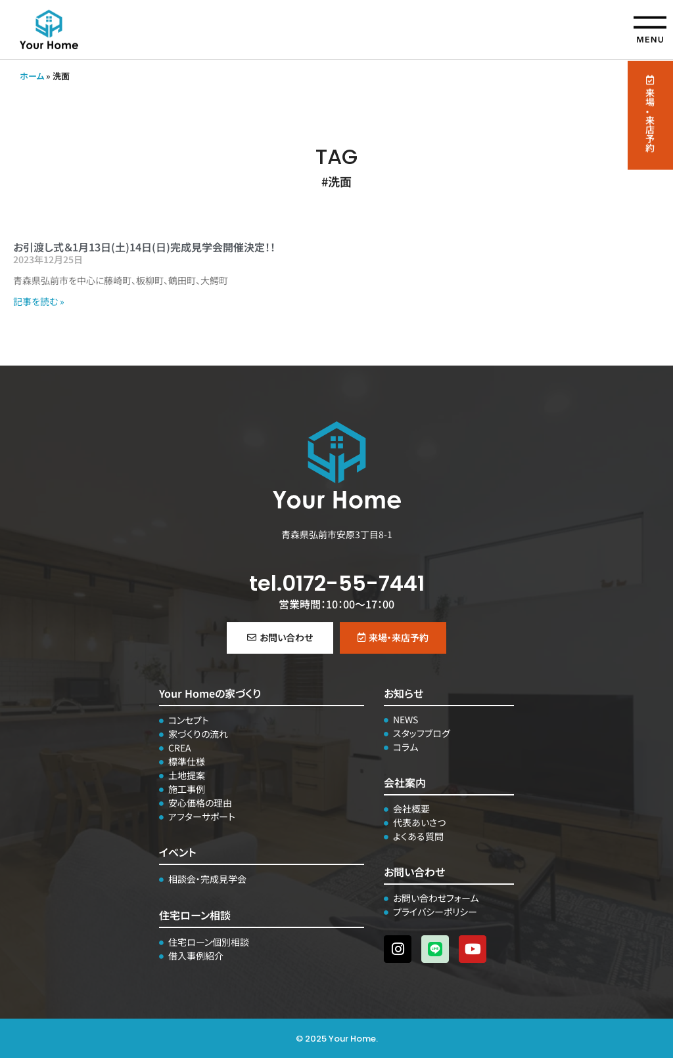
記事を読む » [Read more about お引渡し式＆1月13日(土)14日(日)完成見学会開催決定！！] (38, 301)
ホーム (32, 76)
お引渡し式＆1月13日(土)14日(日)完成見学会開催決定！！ (144, 247)
